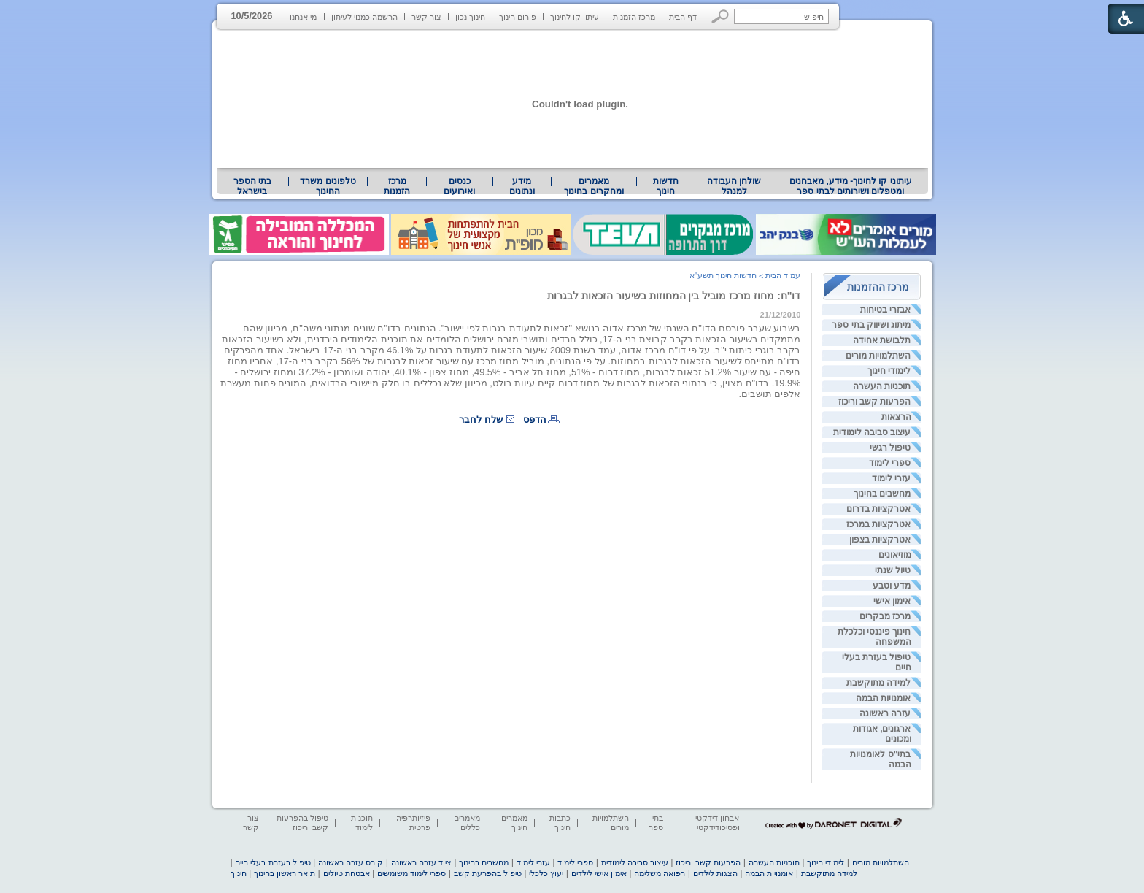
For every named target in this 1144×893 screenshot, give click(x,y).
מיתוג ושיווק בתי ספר (871, 325)
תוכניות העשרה (882, 386)
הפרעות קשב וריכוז (874, 401)
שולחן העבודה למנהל (734, 186)
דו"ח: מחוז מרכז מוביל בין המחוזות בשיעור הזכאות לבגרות (674, 296)
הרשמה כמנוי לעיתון (364, 16)
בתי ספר (656, 822)
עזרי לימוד (891, 478)
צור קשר (426, 16)
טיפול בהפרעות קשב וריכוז (302, 822)
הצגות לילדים (715, 873)
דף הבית (683, 16)
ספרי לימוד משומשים (411, 873)
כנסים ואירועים (459, 186)
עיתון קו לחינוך (574, 16)
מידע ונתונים (522, 186)
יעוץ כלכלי (546, 873)
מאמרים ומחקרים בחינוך (593, 186)
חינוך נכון (470, 16)
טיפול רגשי (890, 447)
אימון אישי (892, 601)
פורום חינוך (517, 16)
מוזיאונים (894, 555)
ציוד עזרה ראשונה (421, 862)
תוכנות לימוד (362, 822)
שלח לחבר (481, 419)
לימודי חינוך (889, 371)
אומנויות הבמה (883, 698)
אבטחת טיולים (346, 873)
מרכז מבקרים (885, 616)
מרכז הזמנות (634, 16)
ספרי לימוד (890, 463)
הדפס (534, 419)
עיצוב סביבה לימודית (872, 432)
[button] (720, 16)
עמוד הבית (782, 275)
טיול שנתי (893, 570)
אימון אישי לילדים (599, 873)
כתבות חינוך (560, 822)
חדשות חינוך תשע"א (723, 275)
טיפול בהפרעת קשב (488, 873)
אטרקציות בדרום (878, 509)
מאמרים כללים (467, 822)
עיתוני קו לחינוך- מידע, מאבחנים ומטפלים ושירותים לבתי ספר (850, 186)
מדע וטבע (892, 585)
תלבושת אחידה (882, 340)
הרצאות (896, 417)
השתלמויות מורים (878, 355)
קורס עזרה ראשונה (350, 862)
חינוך (239, 873)
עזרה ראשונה (885, 713)
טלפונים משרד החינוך (327, 186)
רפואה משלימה (659, 873)
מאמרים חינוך (514, 822)
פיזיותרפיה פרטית (413, 822)
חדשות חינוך (666, 186)
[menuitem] (850, 186)
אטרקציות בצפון (880, 539)
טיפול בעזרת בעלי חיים (272, 862)
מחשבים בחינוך (882, 493)
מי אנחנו (303, 16)
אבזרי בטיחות (885, 309)
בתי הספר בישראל (252, 186)
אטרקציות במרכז (878, 524)
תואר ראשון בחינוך (284, 873)
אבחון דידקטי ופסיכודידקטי (717, 822)
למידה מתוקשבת (878, 683)
